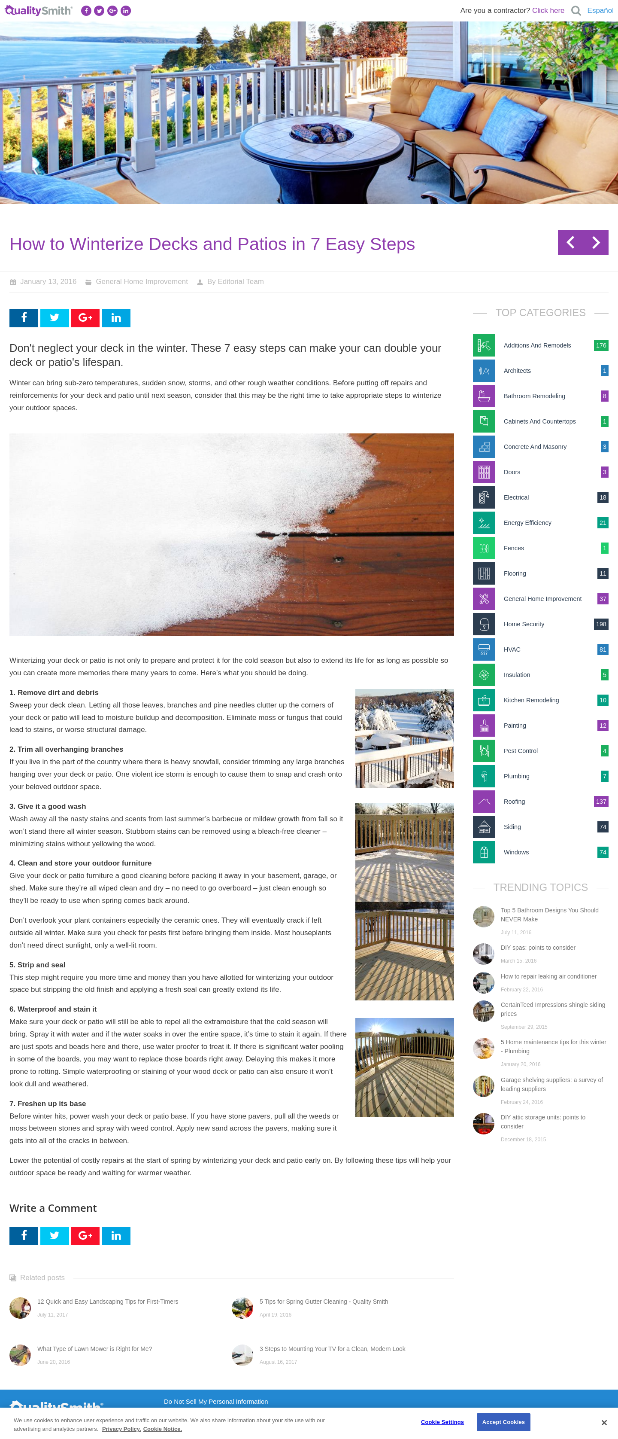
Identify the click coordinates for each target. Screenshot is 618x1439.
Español (601, 10)
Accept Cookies (503, 1422)
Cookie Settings (442, 1422)
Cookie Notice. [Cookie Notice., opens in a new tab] (162, 1429)
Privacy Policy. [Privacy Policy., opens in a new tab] (121, 1429)
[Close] (604, 1422)
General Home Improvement (142, 281)
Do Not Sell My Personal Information (216, 1401)
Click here (548, 10)
